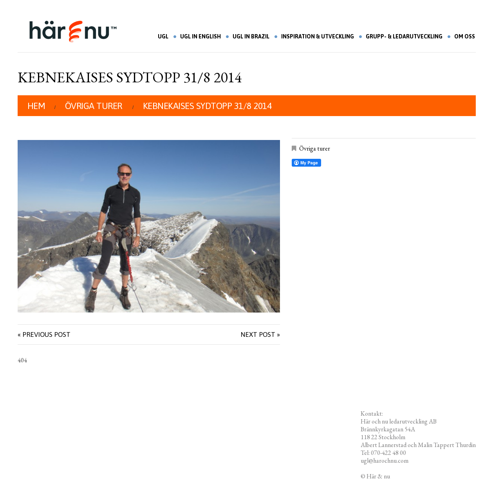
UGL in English (200, 36)
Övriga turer (93, 106)
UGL (163, 36)
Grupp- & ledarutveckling (404, 36)
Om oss (464, 36)
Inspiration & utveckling (317, 36)
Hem (36, 106)
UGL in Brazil (251, 36)
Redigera (402, 476)
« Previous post (44, 334)
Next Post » (260, 334)
